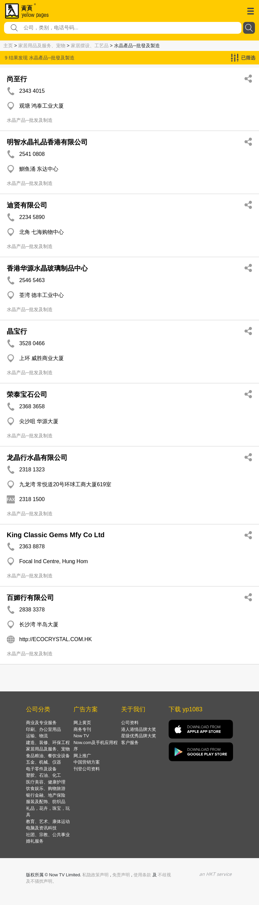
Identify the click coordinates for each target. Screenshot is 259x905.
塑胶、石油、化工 (43, 775)
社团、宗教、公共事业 (48, 834)
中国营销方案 (87, 762)
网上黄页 (82, 722)
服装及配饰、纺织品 (45, 801)
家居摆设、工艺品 (90, 45)
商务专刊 (82, 729)
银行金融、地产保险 (45, 795)
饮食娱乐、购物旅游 (45, 788)
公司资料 (130, 722)
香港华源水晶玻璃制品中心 (47, 268)
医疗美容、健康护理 (45, 782)
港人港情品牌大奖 (138, 729)
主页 (8, 45)
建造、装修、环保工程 (48, 742)
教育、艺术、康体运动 (48, 821)
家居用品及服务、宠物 (41, 45)
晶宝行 (17, 331)
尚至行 (17, 79)
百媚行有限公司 (30, 597)
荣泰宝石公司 (27, 394)
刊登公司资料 (87, 768)
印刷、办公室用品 (43, 729)
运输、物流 (37, 735)
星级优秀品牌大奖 (138, 735)
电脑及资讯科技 (41, 827)
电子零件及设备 (41, 768)
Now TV (81, 735)
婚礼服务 (35, 841)
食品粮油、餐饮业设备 (48, 755)
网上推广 (82, 755)
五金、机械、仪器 (43, 762)
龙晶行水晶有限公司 (37, 457)
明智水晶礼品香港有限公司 (47, 142)
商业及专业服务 (41, 722)
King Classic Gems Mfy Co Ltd (56, 535)
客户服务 (130, 742)
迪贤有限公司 (27, 205)
